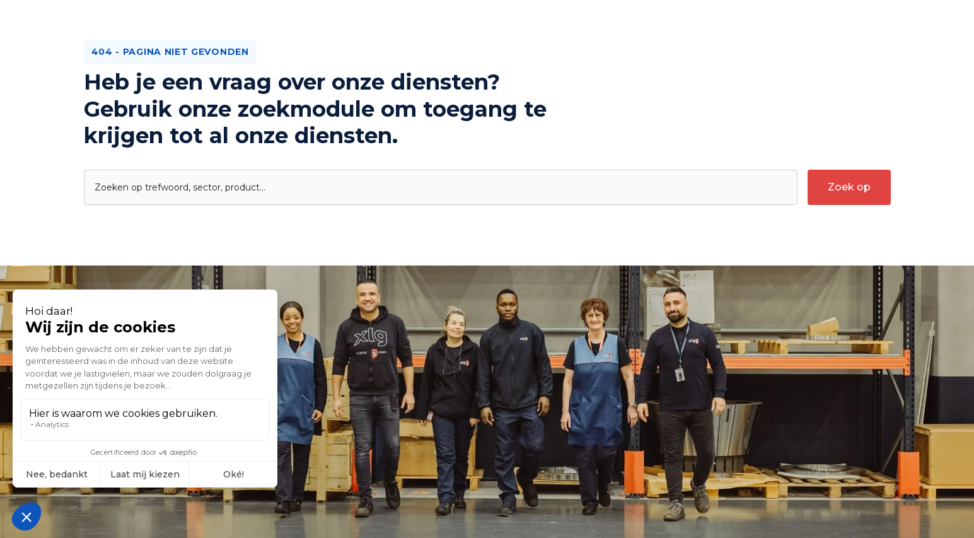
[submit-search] (849, 187)
